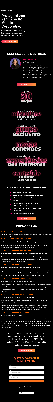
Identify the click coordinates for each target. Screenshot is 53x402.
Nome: (10, 366)
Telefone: (11, 375)
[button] (9, 41)
